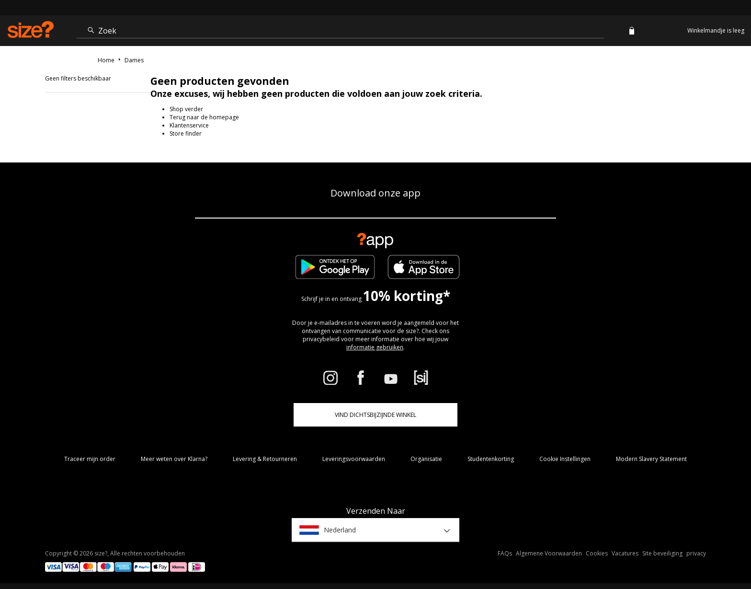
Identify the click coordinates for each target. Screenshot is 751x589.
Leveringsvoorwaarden (353, 459)
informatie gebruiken (374, 347)
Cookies (597, 553)
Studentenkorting (490, 459)
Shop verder (186, 109)
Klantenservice (189, 125)
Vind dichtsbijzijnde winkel (375, 415)
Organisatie (426, 459)
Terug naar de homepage (204, 117)
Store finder (186, 133)
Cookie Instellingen (565, 459)
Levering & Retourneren (265, 459)
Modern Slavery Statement (651, 459)
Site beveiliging (662, 553)
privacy (696, 553)
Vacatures (625, 553)
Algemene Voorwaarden (549, 553)
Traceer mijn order (89, 459)
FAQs (505, 553)
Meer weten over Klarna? (174, 459)
